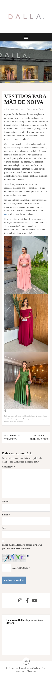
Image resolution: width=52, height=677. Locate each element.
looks (33, 109)
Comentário (8, 467)
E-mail (6, 515)
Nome (5, 501)
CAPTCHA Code (20, 568)
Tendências (39, 109)
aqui (6, 214)
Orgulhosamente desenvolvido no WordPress (23, 668)
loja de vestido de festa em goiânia (28, 416)
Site (4, 528)
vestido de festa (22, 419)
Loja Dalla (25, 109)
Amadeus (20, 671)
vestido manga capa (36, 419)
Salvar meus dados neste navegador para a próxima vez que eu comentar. (22, 547)
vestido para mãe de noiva (13, 422)
